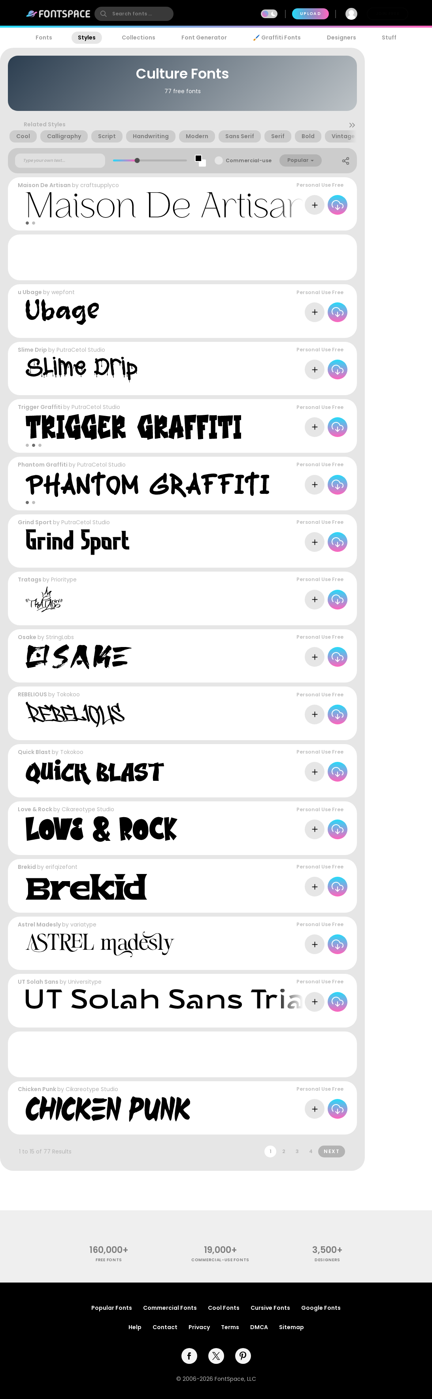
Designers (341, 37)
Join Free (387, 14)
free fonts (109, 1260)
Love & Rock (35, 809)
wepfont (63, 292)
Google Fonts (321, 1308)
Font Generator (204, 37)
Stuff (389, 37)
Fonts (44, 37)
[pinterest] (243, 1356)
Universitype (85, 982)
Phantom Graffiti (43, 465)
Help (134, 1327)
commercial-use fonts (220, 1260)
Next (332, 1151)
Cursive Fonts (270, 1308)
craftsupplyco (99, 185)
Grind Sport (35, 522)
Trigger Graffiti (40, 407)
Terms (230, 1327)
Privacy (199, 1327)
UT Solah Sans (38, 982)
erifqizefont (61, 867)
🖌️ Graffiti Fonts (276, 37)
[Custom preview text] (60, 161)
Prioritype (64, 579)
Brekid (27, 867)
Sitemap (291, 1327)
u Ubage (30, 292)
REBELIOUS (32, 694)
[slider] (137, 160)
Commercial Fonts (170, 1308)
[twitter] (216, 1356)
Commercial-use (249, 160)
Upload (310, 14)
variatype (83, 924)
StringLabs (60, 637)
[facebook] (189, 1356)
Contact (165, 1327)
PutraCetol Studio (81, 350)
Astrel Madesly (39, 924)
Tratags (30, 579)
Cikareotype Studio (88, 809)
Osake (27, 637)
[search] (134, 14)
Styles (87, 37)
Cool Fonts (224, 1308)
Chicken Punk (37, 1089)
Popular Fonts (111, 1308)
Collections (138, 37)
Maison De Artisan (44, 185)
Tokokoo (68, 694)
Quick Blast (34, 752)
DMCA (259, 1327)
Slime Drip (32, 350)
